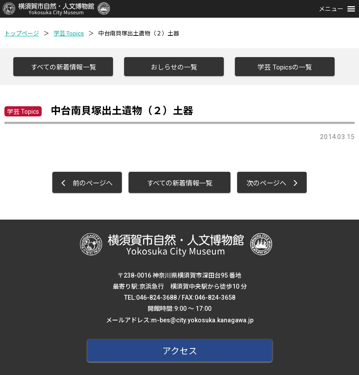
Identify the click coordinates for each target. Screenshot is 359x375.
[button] (331, 9)
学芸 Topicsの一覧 (285, 67)
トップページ (21, 33)
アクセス (179, 351)
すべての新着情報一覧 (63, 67)
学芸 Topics (69, 33)
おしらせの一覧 (174, 67)
